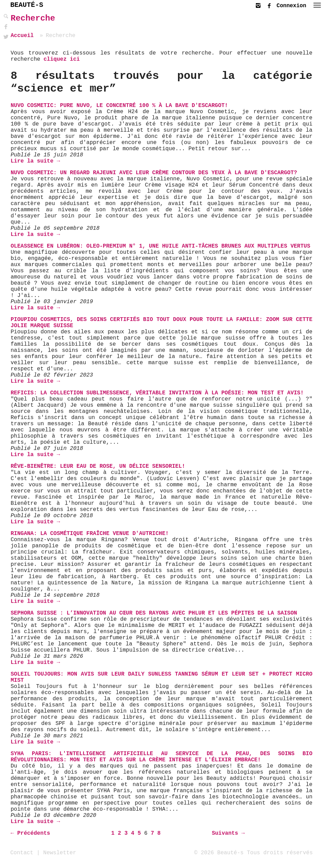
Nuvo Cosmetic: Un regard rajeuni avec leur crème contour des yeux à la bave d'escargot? (154, 173)
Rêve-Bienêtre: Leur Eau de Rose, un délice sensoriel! (98, 466)
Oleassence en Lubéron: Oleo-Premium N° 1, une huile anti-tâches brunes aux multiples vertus (160, 246)
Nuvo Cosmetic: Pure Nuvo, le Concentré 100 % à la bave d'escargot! (119, 106)
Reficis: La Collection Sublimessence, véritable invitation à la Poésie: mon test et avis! (157, 393)
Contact (21, 852)
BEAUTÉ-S (26, 5)
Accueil (22, 36)
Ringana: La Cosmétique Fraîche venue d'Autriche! (90, 534)
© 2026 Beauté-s (218, 852)
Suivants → (228, 833)
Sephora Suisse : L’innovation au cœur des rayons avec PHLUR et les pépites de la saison (154, 613)
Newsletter (59, 852)
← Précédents (30, 833)
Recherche (33, 18)
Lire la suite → (35, 161)
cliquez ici (62, 59)
